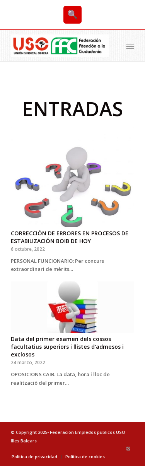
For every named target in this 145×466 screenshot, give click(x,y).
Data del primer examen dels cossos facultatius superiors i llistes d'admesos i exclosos (67, 346)
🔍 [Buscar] (72, 14)
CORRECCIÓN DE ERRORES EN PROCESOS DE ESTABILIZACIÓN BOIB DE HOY (69, 237)
